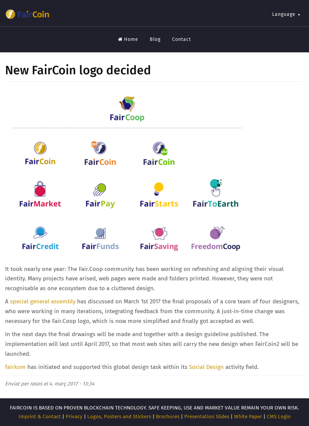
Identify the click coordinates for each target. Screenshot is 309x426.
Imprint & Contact (40, 417)
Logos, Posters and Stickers (119, 417)
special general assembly (42, 301)
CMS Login (279, 417)
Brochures (168, 417)
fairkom (15, 367)
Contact (181, 39)
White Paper (248, 417)
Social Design (206, 367)
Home (128, 39)
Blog (155, 39)
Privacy (74, 417)
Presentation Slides (206, 417)
